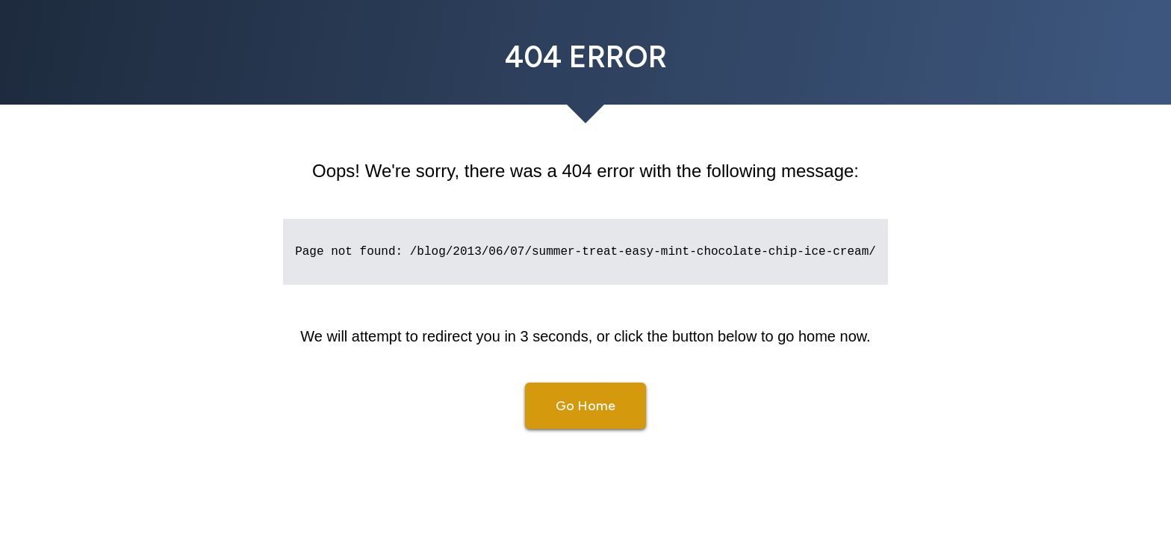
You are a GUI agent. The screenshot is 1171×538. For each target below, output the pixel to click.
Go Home (585, 406)
